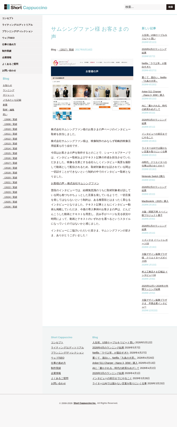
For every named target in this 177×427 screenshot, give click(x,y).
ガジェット (8, 95)
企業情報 (6, 57)
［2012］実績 (10, 139)
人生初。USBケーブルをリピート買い (113, 342)
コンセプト (8, 18)
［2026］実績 (10, 206)
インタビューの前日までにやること (112, 378)
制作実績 (6, 51)
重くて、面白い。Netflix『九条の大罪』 (114, 357)
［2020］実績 (10, 177)
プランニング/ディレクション (17, 31)
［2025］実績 (10, 202)
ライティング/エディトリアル (17, 24)
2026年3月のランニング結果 (108, 373)
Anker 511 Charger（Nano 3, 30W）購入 (115, 363)
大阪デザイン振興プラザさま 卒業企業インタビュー (154, 303)
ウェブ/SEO (8, 38)
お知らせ (7, 85)
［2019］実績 (10, 172)
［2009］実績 (10, 124)
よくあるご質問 (10, 64)
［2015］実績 (10, 153)
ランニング (8, 90)
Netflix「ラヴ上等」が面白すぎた (110, 352)
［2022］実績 (10, 187)
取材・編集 (8, 109)
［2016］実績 (10, 158)
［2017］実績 (10, 163)
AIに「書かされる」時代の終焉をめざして (115, 368)
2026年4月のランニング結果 (108, 347)
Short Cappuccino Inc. (85, 403)
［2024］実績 (10, 197)
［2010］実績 (10, 129)
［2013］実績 (10, 143)
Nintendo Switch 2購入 (153, 176)
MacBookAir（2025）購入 (155, 201)
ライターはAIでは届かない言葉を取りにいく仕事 (119, 383)
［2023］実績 (10, 192)
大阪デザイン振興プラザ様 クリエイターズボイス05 (154, 257)
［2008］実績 (10, 119)
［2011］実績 (10, 134)
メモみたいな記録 (12, 100)
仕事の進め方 (9, 44)
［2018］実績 (10, 168)
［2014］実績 (10, 148)
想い (5, 114)
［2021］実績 (10, 182)
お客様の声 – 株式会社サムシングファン (75, 183)
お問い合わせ (9, 70)
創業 (5, 104)
